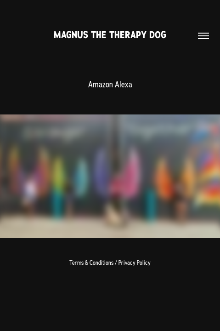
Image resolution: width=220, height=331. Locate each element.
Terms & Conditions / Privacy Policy (110, 262)
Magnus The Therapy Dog (110, 34)
